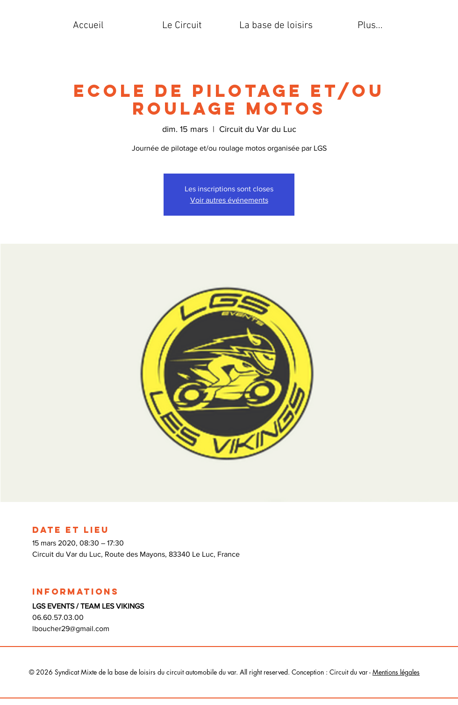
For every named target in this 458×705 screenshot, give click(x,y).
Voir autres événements (229, 200)
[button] (182, 26)
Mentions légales (396, 672)
